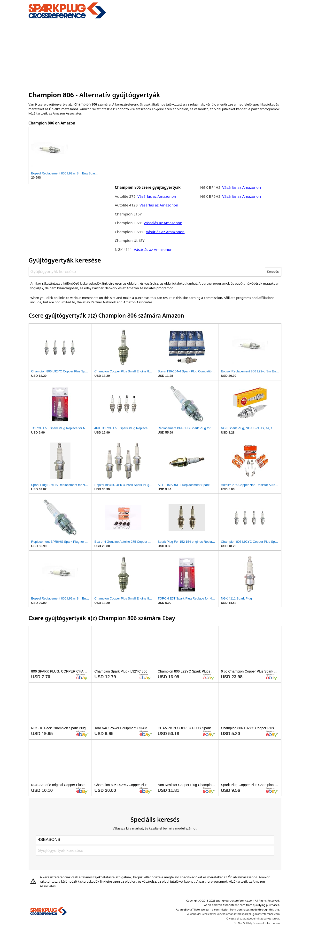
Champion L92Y (129, 222)
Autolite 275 (126, 196)
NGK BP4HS (210, 187)
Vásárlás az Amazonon (157, 196)
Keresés (273, 271)
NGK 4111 (124, 249)
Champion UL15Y (130, 240)
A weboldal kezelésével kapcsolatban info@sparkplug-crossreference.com (233, 914)
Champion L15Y (128, 214)
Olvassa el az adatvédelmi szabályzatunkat (253, 918)
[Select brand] (155, 840)
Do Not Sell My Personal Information (257, 923)
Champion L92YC (130, 231)
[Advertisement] (155, 54)
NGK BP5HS (210, 196)
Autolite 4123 (126, 205)
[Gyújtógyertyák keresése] (147, 271)
